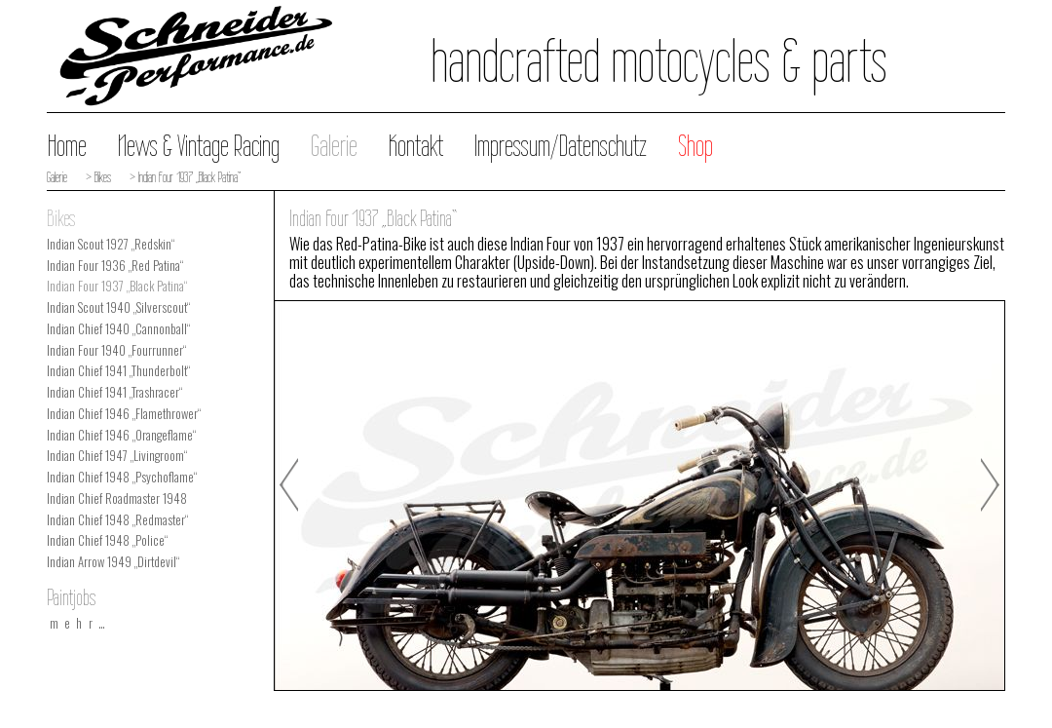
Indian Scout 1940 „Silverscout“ (118, 307)
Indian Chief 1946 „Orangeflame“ (121, 435)
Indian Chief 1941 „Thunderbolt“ (118, 371)
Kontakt (416, 146)
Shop (695, 146)
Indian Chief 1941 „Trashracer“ (114, 392)
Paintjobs (71, 597)
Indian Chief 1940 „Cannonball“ (118, 329)
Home (67, 146)
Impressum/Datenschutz (560, 146)
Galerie (334, 146)
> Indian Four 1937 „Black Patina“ (184, 177)
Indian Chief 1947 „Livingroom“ (117, 455)
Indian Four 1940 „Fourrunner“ (116, 350)
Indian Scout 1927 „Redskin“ (110, 244)
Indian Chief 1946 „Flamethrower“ (124, 413)
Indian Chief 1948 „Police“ (107, 540)
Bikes (61, 218)
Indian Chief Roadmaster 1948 (117, 498)
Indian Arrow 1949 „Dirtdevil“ (113, 562)
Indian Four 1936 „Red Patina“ (115, 265)
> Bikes (97, 177)
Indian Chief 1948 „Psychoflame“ (122, 477)
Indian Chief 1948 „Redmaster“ (117, 520)
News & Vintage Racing (199, 146)
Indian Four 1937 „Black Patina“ (117, 286)
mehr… (81, 623)
